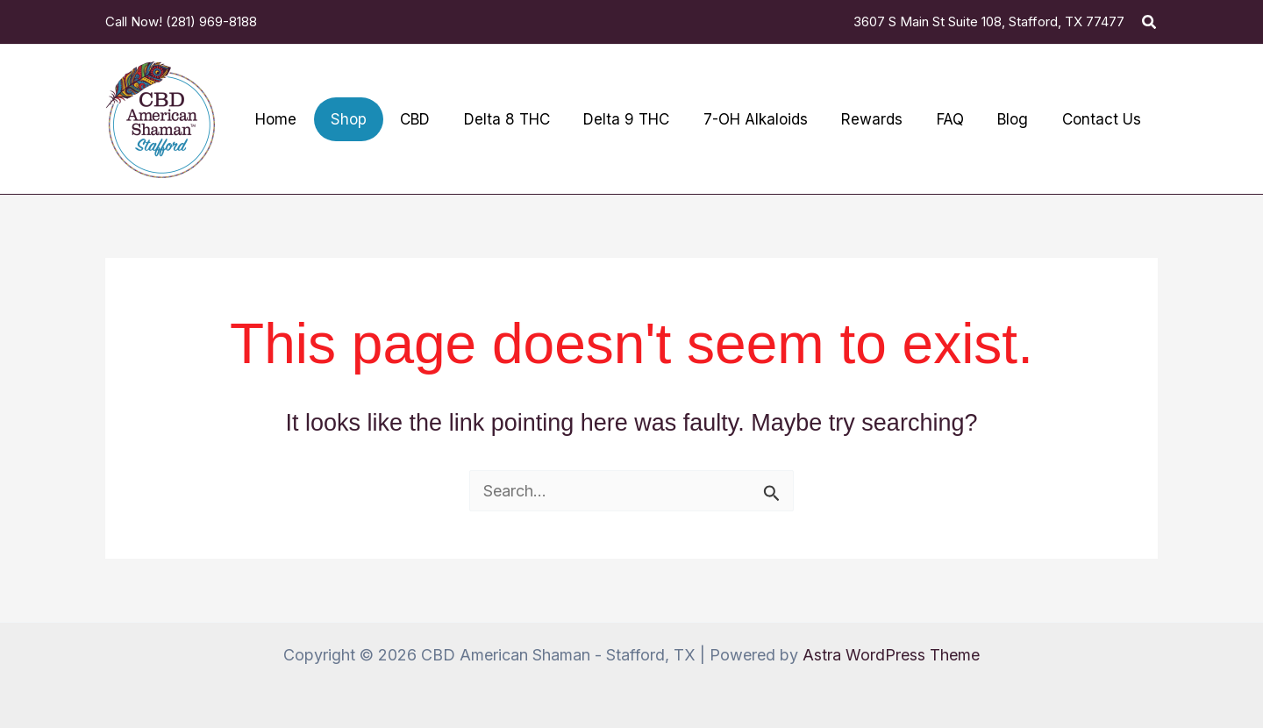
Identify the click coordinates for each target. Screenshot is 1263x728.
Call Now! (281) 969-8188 (181, 21)
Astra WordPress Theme (891, 655)
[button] (1150, 22)
